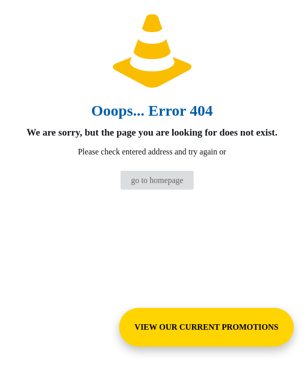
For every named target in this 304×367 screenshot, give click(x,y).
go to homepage (157, 180)
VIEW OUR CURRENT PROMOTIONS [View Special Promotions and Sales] (206, 327)
